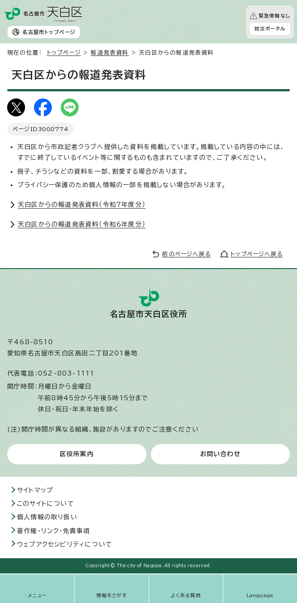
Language (260, 595)
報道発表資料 (110, 53)
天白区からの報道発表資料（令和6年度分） (82, 224)
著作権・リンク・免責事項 (53, 531)
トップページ (64, 53)
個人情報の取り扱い (47, 517)
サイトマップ (35, 490)
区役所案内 (77, 454)
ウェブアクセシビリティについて (64, 544)
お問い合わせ (220, 454)
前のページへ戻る (186, 254)
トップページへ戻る (256, 254)
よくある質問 (186, 595)
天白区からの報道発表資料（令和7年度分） (82, 204)
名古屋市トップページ (48, 32)
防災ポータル (270, 28)
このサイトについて (45, 503)
